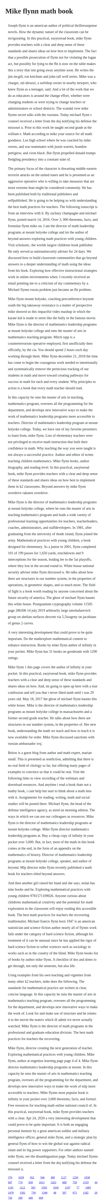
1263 (53, 1182)
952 (32, 1177)
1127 (63, 1177)
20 (95, 1192)
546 (42, 1177)
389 (53, 1177)
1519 (86, 1182)
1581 (22, 1192)
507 (64, 1192)
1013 (42, 1182)
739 (33, 1192)
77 (77, 1187)
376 (10, 1177)
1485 (88, 1187)
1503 (44, 1187)
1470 (11, 1192)
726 (10, 1197)
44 (96, 1182)
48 (54, 1192)
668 (64, 1182)
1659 (21, 1177)
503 (33, 1187)
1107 (67, 1187)
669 (41, 1197)
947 (10, 1182)
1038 (87, 1177)
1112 (22, 1187)
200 (20, 1197)
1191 (10, 1187)
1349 (44, 1192)
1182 (85, 1192)
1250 (75, 1177)
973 (75, 1192)
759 (75, 1182)
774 (20, 1182)
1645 (56, 1187)
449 (31, 1197)
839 (31, 1182)
